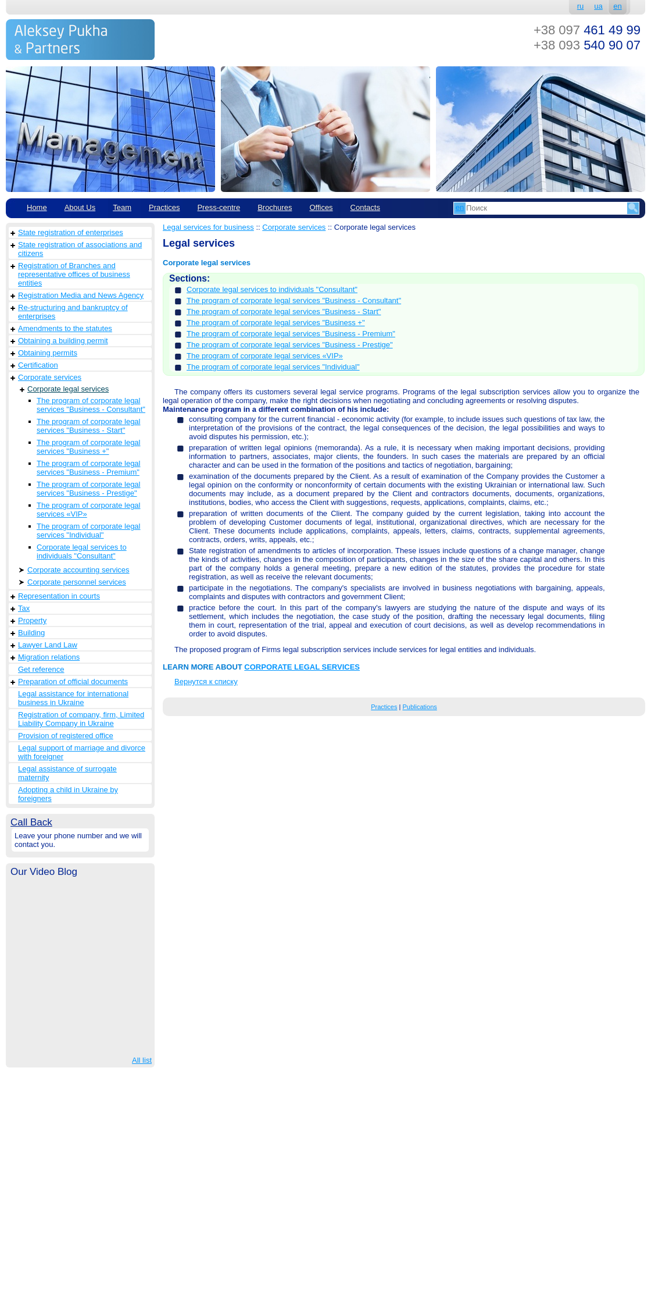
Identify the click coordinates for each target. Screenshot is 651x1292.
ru (580, 6)
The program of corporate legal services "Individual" (88, 530)
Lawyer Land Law (47, 644)
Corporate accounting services (78, 569)
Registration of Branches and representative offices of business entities (74, 274)
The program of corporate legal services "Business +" (88, 446)
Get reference (41, 669)
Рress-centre (218, 207)
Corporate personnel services (76, 582)
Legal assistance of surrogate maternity (67, 773)
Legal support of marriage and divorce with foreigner (81, 752)
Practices (164, 207)
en (617, 6)
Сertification (38, 365)
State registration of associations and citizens (80, 249)
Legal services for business (208, 227)
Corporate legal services (68, 389)
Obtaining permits (47, 352)
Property (32, 620)
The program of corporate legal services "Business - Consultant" (91, 405)
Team (122, 207)
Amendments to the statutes (65, 328)
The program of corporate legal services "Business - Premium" (88, 467)
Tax (24, 608)
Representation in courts (59, 596)
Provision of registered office (65, 735)
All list (142, 1060)
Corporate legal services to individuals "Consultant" (82, 551)
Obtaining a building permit (63, 340)
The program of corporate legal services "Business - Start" (88, 426)
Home (37, 207)
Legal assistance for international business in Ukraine (73, 698)
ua (598, 6)
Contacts (365, 207)
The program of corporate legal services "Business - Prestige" (88, 488)
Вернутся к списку (206, 681)
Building (31, 632)
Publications (419, 706)
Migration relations (49, 657)
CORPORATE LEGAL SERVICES (302, 667)
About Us (80, 207)
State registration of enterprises (70, 232)
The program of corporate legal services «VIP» (88, 509)
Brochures (274, 207)
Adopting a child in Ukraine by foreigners (68, 794)
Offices (320, 207)
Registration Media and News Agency (81, 295)
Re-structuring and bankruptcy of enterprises (73, 312)
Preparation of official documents (73, 681)
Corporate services (49, 377)
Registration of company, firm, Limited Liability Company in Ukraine (81, 719)
